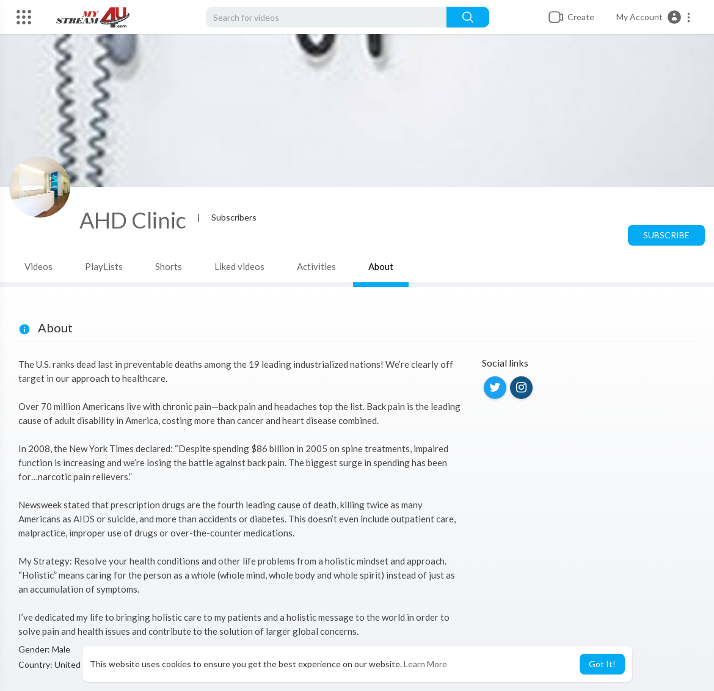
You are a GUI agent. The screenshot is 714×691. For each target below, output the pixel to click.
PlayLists (104, 266)
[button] (654, 17)
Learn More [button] (425, 664)
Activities (316, 266)
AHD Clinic (132, 220)
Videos (38, 266)
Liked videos (239, 266)
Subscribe (666, 235)
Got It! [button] (602, 664)
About (380, 266)
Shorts (168, 266)
